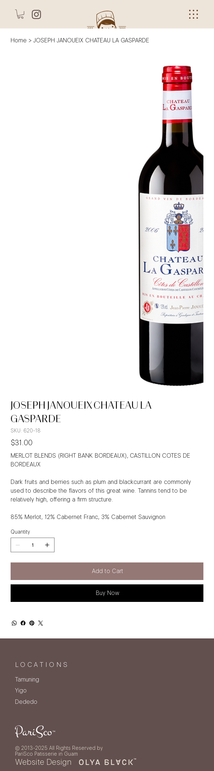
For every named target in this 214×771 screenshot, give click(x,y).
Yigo (21, 690)
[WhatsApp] (14, 623)
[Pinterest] (31, 623)
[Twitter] (40, 623)
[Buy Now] (107, 593)
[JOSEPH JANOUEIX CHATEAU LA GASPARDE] (91, 40)
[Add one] (47, 545)
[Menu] (193, 14)
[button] (20, 14)
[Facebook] (23, 623)
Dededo (26, 701)
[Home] (19, 40)
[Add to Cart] (107, 571)
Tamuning (27, 679)
